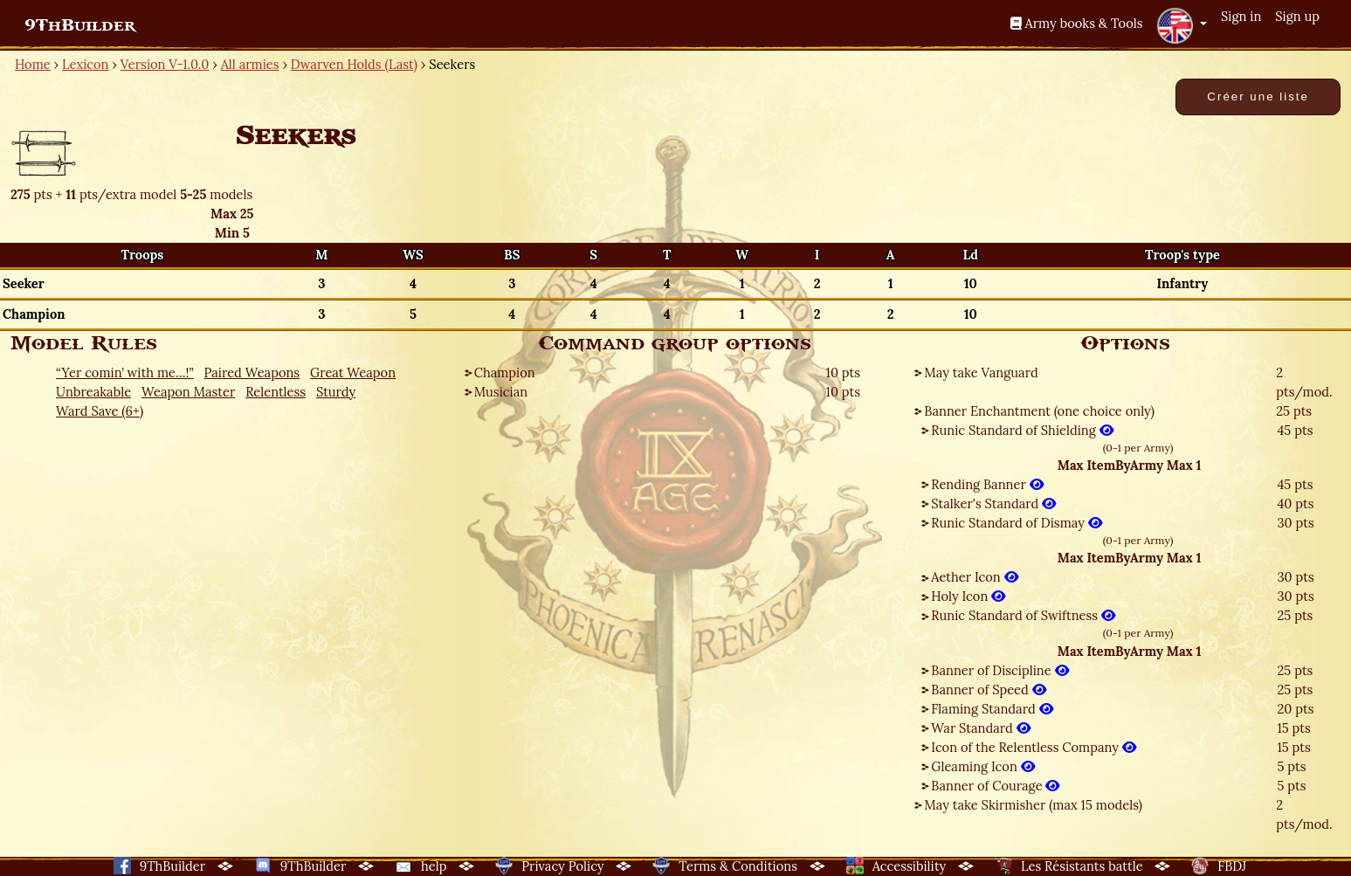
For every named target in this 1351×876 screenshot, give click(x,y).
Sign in (1241, 16)
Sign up (1297, 16)
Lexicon (85, 64)
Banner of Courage (995, 785)
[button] (1181, 25)
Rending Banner (987, 484)
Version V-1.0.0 (165, 64)
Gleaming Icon (982, 766)
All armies (250, 64)
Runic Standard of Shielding (1022, 430)
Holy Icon (968, 596)
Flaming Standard (991, 708)
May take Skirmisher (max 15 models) (1033, 805)
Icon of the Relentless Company (1033, 747)
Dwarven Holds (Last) (354, 64)
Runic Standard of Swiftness (1023, 615)
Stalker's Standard (993, 503)
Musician (500, 391)
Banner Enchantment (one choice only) (1039, 411)
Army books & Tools (1076, 23)
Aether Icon (974, 577)
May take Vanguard (980, 372)
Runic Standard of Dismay (1016, 522)
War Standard (980, 728)
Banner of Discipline (999, 670)
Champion (504, 372)
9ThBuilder (79, 25)
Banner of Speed (988, 689)
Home (33, 64)
